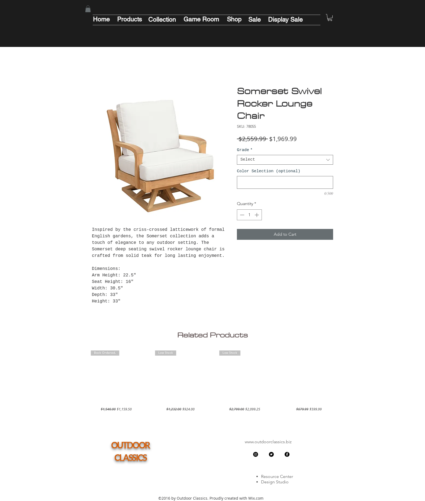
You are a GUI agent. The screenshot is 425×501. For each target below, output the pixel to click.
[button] (88, 8)
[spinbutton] (249, 215)
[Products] (129, 19)
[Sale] (254, 19)
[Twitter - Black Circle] (271, 454)
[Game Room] (201, 19)
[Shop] (234, 19)
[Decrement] (241, 215)
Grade (245, 150)
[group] (212, 381)
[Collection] (162, 19)
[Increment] (257, 215)
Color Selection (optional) (268, 171)
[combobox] (285, 160)
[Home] (101, 19)
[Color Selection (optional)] (285, 182)
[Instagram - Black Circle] (255, 454)
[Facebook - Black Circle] (287, 454)
